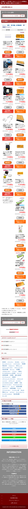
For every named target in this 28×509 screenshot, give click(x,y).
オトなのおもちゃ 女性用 (8, 373)
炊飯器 (14, 377)
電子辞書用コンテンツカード (10, 349)
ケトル (19, 388)
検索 (23, 15)
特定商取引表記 (14, 498)
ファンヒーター (6, 390)
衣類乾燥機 (13, 388)
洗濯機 (18, 369)
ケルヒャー (11, 365)
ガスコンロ (20, 378)
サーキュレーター (17, 384)
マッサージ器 (15, 390)
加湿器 (4, 362)
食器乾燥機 (19, 386)
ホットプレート (20, 392)
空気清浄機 (5, 369)
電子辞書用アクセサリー (9, 341)
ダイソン (12, 369)
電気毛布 (4, 365)
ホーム (4, 25)
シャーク (4, 380)
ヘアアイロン (16, 363)
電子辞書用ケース (7, 345)
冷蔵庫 (16, 382)
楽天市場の (8, 56)
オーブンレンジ (6, 377)
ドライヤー (10, 362)
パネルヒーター (6, 371)
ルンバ (12, 386)
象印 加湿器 (18, 375)
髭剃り (20, 371)
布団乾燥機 (5, 375)
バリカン (14, 371)
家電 (8, 25)
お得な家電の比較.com (6, 7)
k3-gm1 (17, 362)
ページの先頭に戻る (14, 446)
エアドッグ (11, 380)
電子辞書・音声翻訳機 (16, 25)
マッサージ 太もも (7, 394)
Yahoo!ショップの (20, 56)
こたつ (22, 362)
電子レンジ (19, 365)
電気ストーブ (5, 386)
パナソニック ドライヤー (8, 378)
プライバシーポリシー (14, 500)
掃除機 (23, 363)
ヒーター (18, 380)
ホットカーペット (6, 363)
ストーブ (19, 373)
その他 (4, 353)
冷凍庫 (11, 375)
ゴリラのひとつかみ (7, 382)
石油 (21, 382)
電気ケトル (5, 392)
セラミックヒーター (7, 367)
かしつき (4, 395)
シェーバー (5, 388)
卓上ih (22, 390)
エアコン (12, 392)
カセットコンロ (18, 367)
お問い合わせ (14, 503)
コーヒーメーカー (6, 384)
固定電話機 (16, 394)
